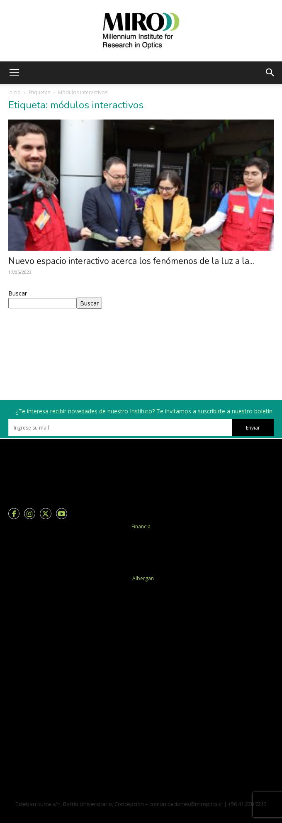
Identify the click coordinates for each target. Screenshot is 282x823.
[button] (14, 72)
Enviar (253, 427)
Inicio (14, 92)
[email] (120, 427)
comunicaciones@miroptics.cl (186, 804)
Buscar (17, 293)
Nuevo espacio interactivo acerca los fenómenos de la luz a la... (131, 261)
